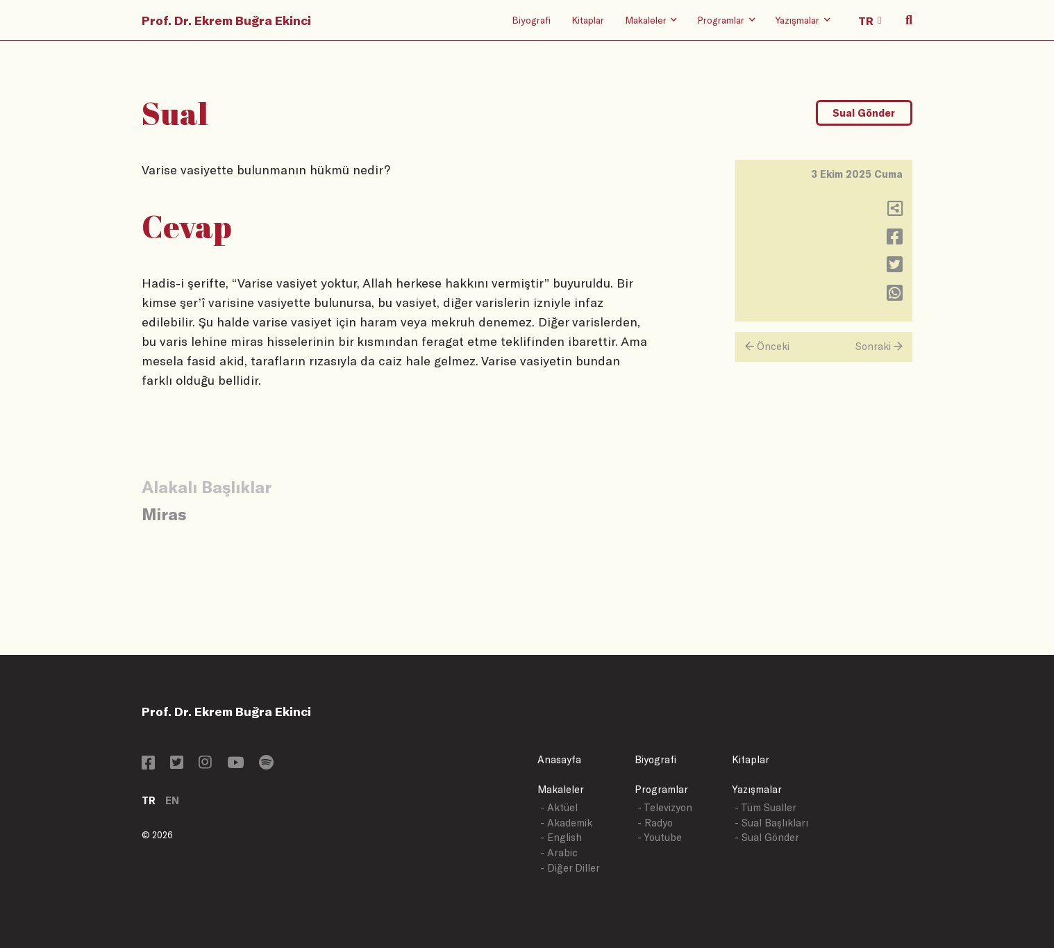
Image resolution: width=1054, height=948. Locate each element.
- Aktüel (559, 807)
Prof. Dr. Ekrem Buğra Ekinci (226, 20)
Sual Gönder (864, 113)
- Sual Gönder (767, 837)
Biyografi (531, 20)
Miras (164, 514)
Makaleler (560, 789)
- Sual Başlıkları (771, 823)
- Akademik (566, 823)
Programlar (661, 789)
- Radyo (655, 823)
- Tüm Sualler (765, 807)
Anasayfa (559, 759)
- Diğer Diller (570, 868)
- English (561, 837)
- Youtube (659, 837)
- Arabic (559, 852)
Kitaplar (587, 20)
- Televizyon (664, 807)
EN (172, 800)
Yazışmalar (757, 789)
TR (149, 800)
